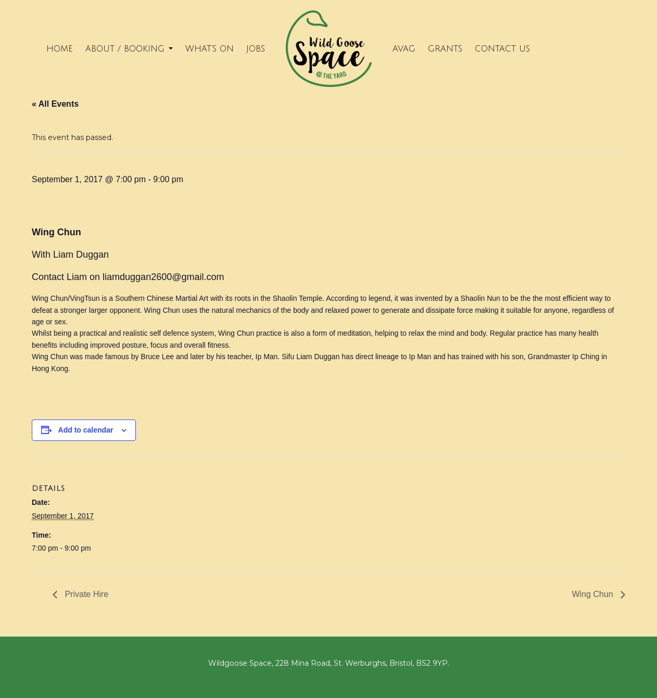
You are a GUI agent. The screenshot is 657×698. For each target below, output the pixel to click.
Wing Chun (593, 594)
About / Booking (129, 49)
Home (59, 49)
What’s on (209, 49)
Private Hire (85, 594)
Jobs (255, 49)
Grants (445, 49)
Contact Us (502, 49)
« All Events (55, 103)
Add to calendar (85, 430)
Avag (404, 49)
